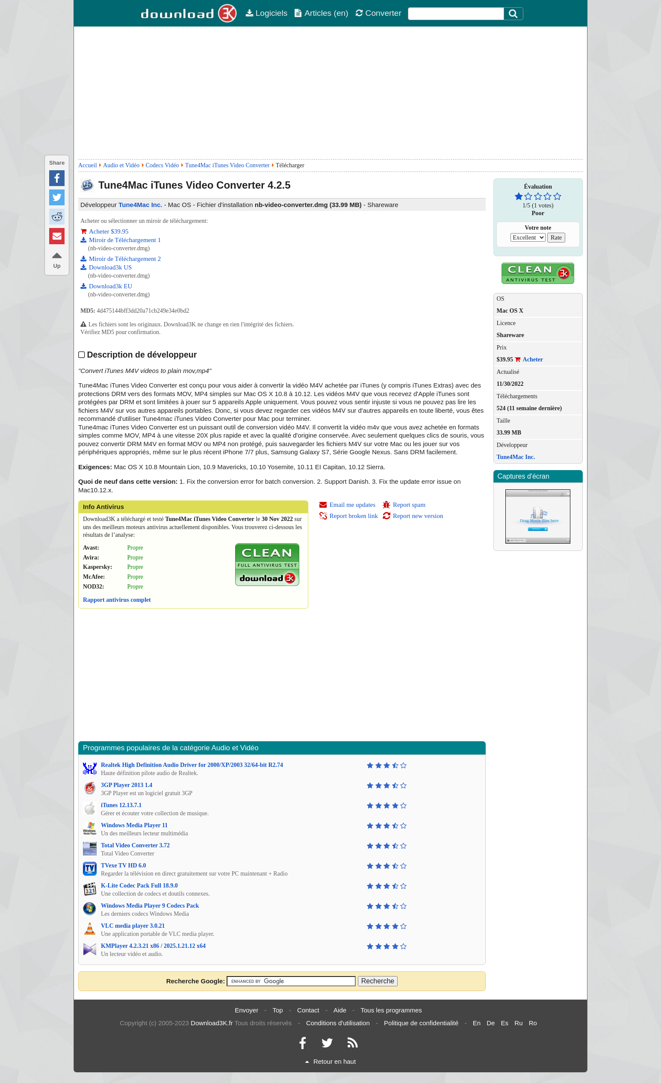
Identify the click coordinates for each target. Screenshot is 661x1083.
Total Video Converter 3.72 (135, 845)
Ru (518, 1023)
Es (505, 1023)
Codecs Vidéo (162, 165)
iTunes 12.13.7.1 (121, 805)
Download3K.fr (212, 1023)
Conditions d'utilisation (338, 1023)
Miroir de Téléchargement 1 (120, 240)
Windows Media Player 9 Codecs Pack (150, 905)
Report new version (412, 515)
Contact (308, 1010)
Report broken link (348, 515)
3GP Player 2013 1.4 (126, 785)
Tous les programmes (391, 1010)
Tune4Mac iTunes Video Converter (227, 165)
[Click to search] (514, 14)
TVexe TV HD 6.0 (123, 865)
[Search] (513, 13)
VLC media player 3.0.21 (133, 926)
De (491, 1023)
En (477, 1023)
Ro (533, 1023)
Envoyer (246, 1010)
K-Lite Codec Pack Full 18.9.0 (139, 885)
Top (278, 1010)
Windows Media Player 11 (134, 825)
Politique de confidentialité (421, 1023)
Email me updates (347, 504)
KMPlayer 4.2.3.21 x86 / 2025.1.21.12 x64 (153, 946)
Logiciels (266, 13)
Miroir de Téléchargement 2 (120, 258)
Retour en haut (330, 1061)
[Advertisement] (330, 93)
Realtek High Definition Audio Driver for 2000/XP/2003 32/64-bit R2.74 (192, 765)
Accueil (87, 165)
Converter (378, 13)
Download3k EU (106, 286)
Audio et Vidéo (121, 165)
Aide (339, 1010)
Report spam (403, 504)
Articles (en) (321, 13)
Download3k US (106, 267)
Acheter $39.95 (104, 231)
